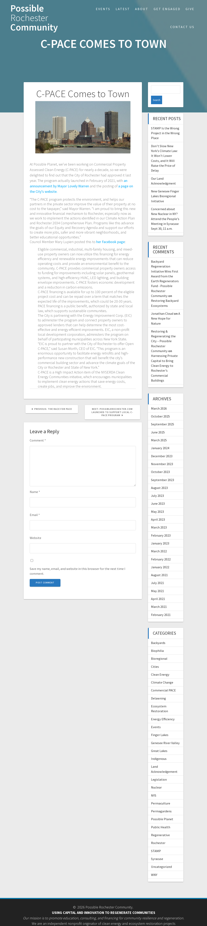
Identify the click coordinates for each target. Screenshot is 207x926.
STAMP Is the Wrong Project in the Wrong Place (165, 125)
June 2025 (158, 424)
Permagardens (161, 803)
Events (103, 9)
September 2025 (162, 416)
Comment (38, 440)
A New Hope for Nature (165, 310)
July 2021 (157, 574)
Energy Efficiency (163, 711)
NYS (153, 787)
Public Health (160, 819)
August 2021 (159, 566)
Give (190, 9)
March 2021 (159, 598)
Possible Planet (162, 811)
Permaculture (160, 795)
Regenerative (160, 826)
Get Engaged (167, 9)
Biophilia (157, 642)
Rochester (158, 834)
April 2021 (158, 590)
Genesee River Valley (165, 734)
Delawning (158, 690)
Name (35, 492)
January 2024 (160, 439)
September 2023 (162, 471)
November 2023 (162, 455)
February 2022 (161, 551)
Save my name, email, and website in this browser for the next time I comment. (77, 571)
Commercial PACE (163, 682)
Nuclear (156, 779)
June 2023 (158, 495)
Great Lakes (159, 742)
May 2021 (157, 582)
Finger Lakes (159, 726)
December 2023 (161, 448)
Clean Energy (160, 666)
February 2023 (161, 527)
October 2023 (160, 463)
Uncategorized (161, 858)
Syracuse (157, 850)
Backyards (158, 634)
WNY (154, 866)
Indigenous (159, 750)
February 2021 (161, 606)
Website (35, 538)
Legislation (159, 771)
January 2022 (160, 559)
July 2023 (157, 487)
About (141, 9)
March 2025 (159, 432)
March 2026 (159, 400)
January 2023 (160, 535)
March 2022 (159, 543)
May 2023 (157, 503)
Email (35, 515)
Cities (155, 658)
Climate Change (162, 674)
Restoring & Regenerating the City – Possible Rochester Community (163, 332)
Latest (123, 9)
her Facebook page (110, 241)
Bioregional (159, 650)
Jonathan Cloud (162, 305)
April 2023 (158, 511)
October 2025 (160, 408)
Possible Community (34, 18)
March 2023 (159, 519)
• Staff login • (103, 920)
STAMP (156, 842)
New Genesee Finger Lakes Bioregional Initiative (165, 188)
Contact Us (182, 27)
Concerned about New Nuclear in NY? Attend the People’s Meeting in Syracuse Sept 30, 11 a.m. (165, 210)
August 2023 (159, 479)
